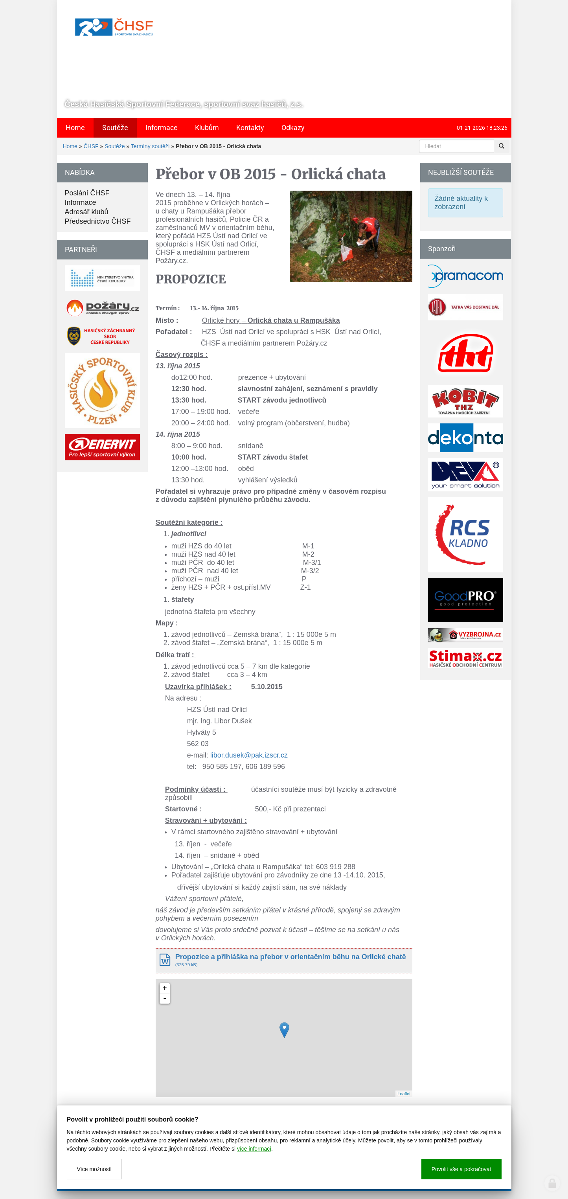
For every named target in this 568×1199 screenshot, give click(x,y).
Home (70, 146)
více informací (254, 1149)
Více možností (94, 1169)
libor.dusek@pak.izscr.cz (249, 755)
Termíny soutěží (150, 146)
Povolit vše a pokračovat (461, 1169)
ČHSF (90, 146)
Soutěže (115, 146)
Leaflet (403, 1093)
